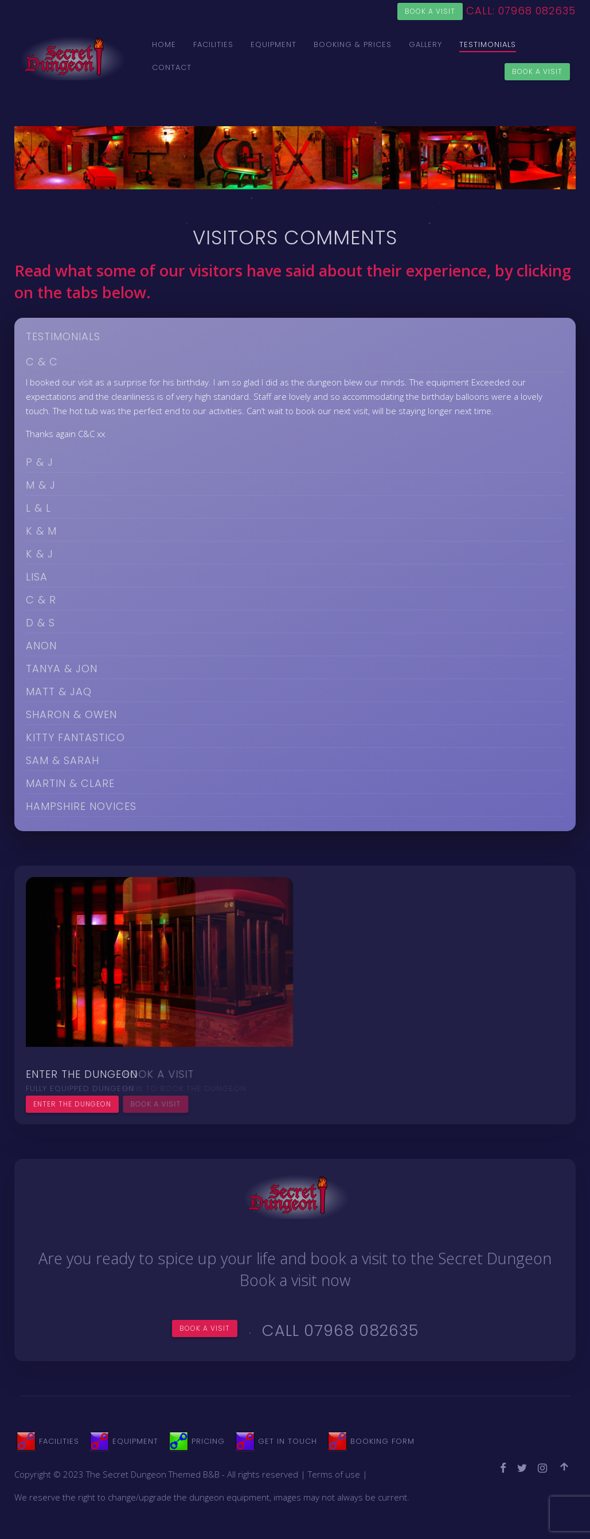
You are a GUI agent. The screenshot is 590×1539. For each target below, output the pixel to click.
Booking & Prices (353, 44)
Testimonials (487, 44)
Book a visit (430, 11)
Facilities (213, 44)
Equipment (273, 44)
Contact (172, 67)
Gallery (425, 44)
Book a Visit (537, 71)
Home (164, 44)
